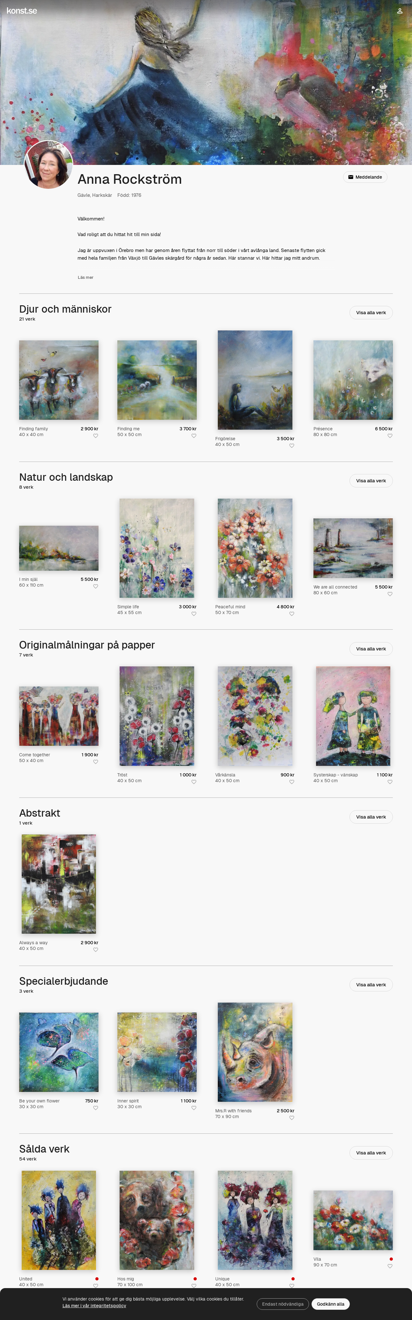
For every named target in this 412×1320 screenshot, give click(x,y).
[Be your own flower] (59, 1052)
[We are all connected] (353, 548)
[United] (59, 1220)
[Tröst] (157, 716)
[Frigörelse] (255, 380)
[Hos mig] (157, 1220)
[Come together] (59, 716)
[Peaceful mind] (255, 548)
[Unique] (255, 1220)
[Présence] (353, 380)
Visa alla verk (371, 312)
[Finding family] (59, 380)
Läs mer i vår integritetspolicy (94, 1306)
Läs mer (85, 280)
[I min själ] (59, 548)
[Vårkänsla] (255, 716)
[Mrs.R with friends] (255, 1052)
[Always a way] (59, 884)
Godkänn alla (330, 1304)
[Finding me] (157, 380)
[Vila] (353, 1220)
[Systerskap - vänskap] (353, 716)
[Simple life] (157, 548)
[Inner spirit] (157, 1052)
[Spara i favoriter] (96, 436)
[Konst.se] (22, 11)
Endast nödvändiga (283, 1304)
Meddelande (365, 177)
